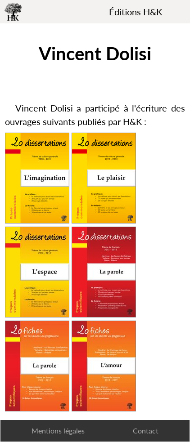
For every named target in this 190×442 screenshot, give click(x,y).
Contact (145, 430)
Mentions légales (58, 430)
